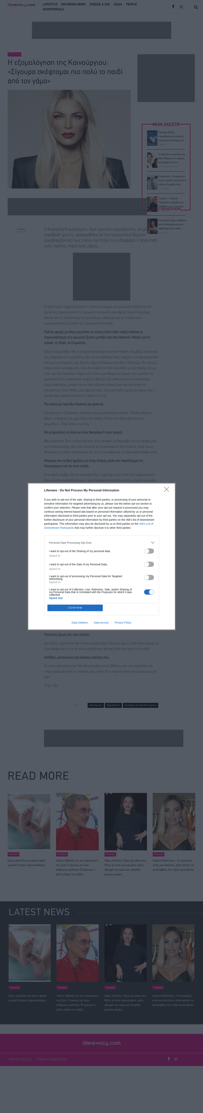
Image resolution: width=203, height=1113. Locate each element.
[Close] (167, 490)
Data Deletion (80, 622)
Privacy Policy (123, 622)
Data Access (101, 622)
